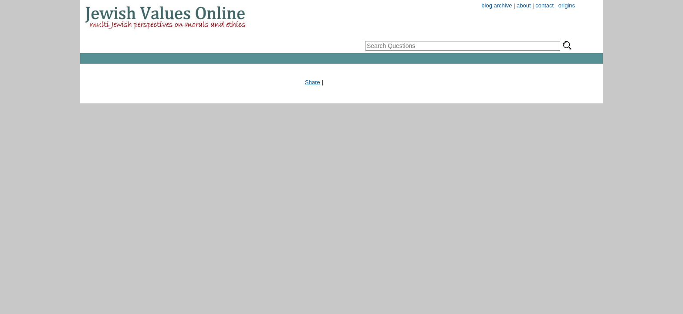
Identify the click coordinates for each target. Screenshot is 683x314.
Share (312, 82)
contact (544, 5)
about (524, 5)
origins (566, 5)
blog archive (496, 5)
